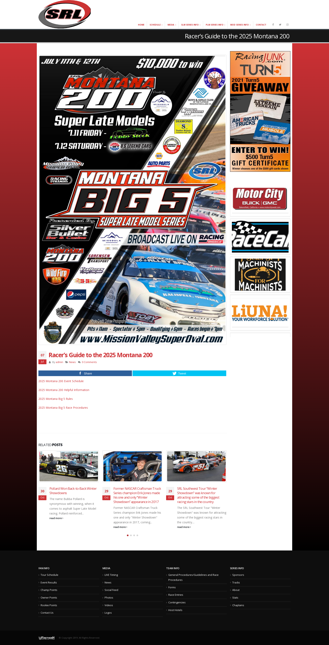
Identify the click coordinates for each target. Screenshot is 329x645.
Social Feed (111, 590)
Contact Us (47, 612)
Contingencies (177, 602)
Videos (109, 605)
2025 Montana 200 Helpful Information (63, 390)
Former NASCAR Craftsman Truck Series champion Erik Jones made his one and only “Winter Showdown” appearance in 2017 (137, 495)
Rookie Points (49, 605)
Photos (109, 597)
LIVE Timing (111, 575)
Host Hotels (175, 610)
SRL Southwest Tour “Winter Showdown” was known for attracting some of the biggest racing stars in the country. (198, 495)
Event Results (49, 582)
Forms (172, 587)
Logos (108, 612)
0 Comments (89, 362)
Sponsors (238, 575)
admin (59, 362)
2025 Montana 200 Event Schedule (61, 381)
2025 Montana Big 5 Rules (55, 399)
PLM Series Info (214, 24)
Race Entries (175, 595)
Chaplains (238, 605)
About (236, 590)
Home (141, 24)
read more (56, 518)
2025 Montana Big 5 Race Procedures (63, 407)
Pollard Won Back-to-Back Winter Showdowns (73, 490)
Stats (235, 597)
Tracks (236, 582)
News (72, 362)
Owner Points (49, 597)
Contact (261, 24)
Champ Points (49, 590)
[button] (127, 535)
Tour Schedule (49, 575)
